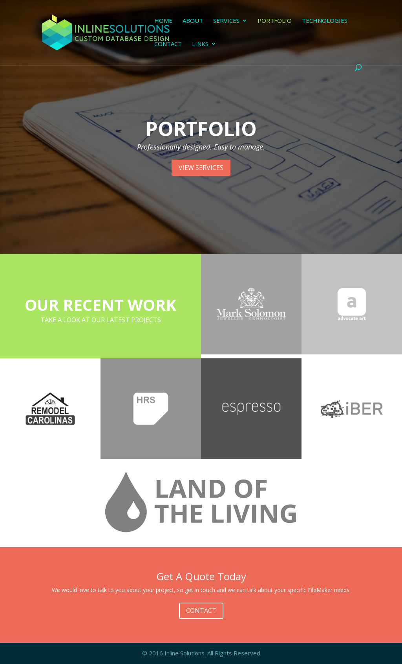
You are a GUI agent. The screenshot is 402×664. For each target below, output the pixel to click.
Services (226, 21)
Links (200, 44)
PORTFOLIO (201, 128)
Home (163, 21)
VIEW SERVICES (201, 167)
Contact (168, 44)
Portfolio (275, 21)
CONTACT (201, 610)
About (193, 21)
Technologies (324, 21)
